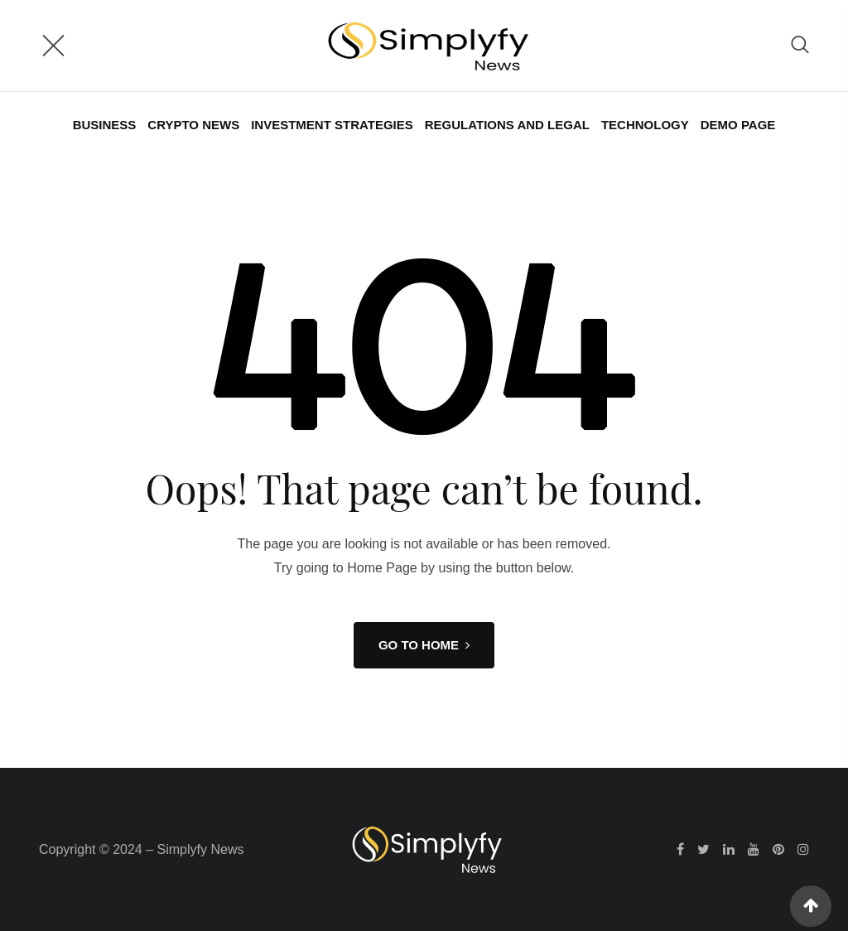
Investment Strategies (332, 125)
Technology (645, 125)
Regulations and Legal (507, 125)
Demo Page (738, 125)
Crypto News (193, 125)
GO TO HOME (424, 645)
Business (105, 125)
